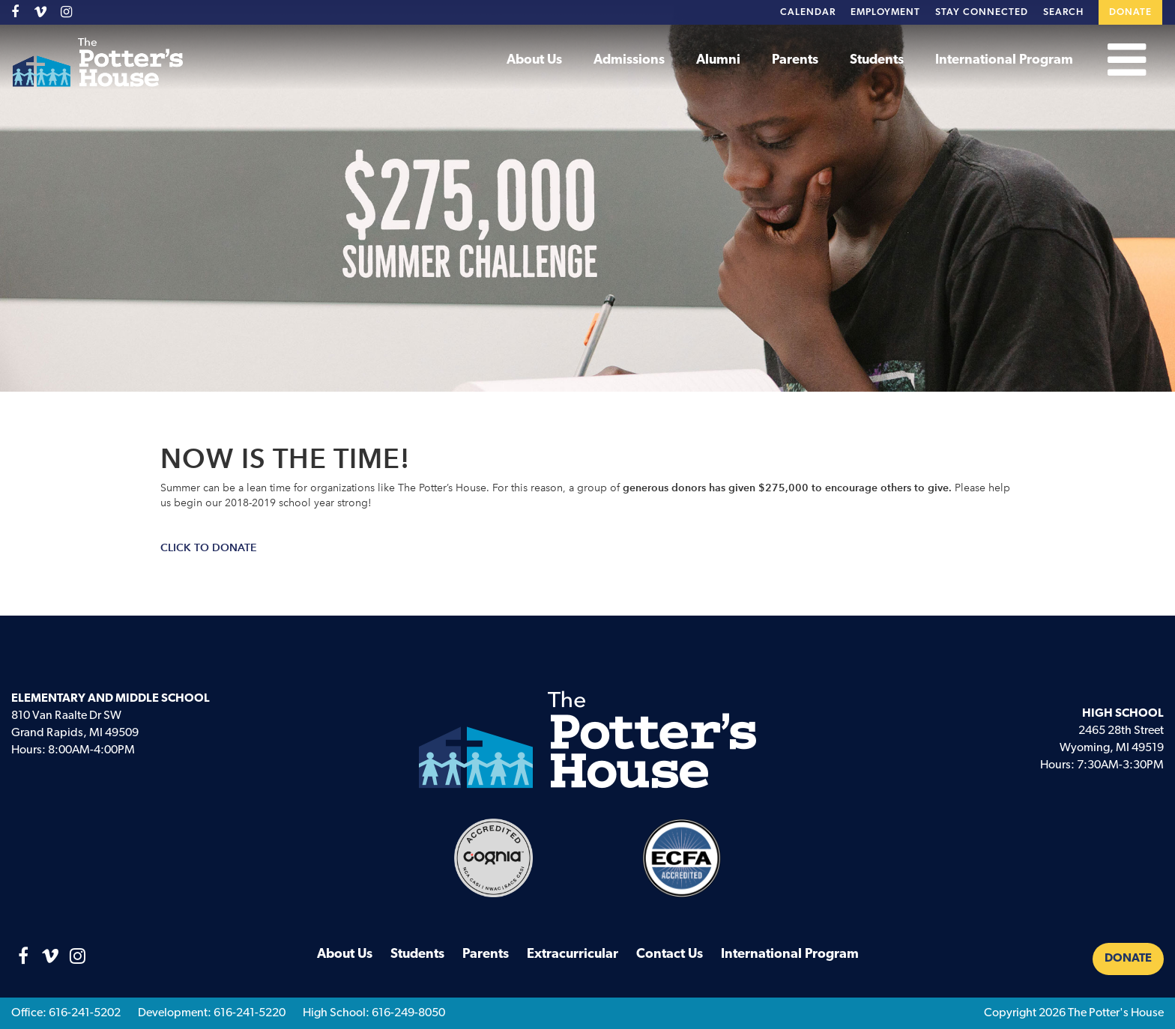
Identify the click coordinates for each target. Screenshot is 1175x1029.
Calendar (808, 12)
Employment (885, 12)
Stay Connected (981, 12)
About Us (534, 60)
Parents (795, 60)
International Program (1004, 60)
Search (1063, 12)
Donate (1130, 12)
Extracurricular (572, 954)
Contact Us (669, 954)
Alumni (718, 60)
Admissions (629, 60)
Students (877, 60)
